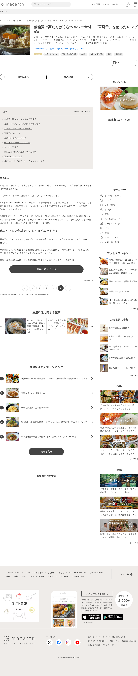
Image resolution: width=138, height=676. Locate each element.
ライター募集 (110, 637)
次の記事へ (69, 77)
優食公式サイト (46, 269)
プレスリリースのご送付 (96, 641)
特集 (8, 576)
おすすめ (115, 4)
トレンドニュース (13, 573)
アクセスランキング (46, 576)
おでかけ (50, 573)
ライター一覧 (99, 637)
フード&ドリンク (97, 573)
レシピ (27, 573)
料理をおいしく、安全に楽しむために (123, 641)
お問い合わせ (120, 637)
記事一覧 (91, 637)
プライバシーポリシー (110, 645)
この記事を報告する (87, 280)
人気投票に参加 (78, 576)
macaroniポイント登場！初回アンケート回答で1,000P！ (59, 49)
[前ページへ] (25, 288)
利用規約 (98, 645)
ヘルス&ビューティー (77, 573)
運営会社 (91, 645)
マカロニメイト (28, 576)
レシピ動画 (95, 4)
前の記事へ (23, 77)
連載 (16, 576)
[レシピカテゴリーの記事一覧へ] (38, 54)
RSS (107, 641)
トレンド (106, 4)
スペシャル (63, 576)
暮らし (61, 573)
